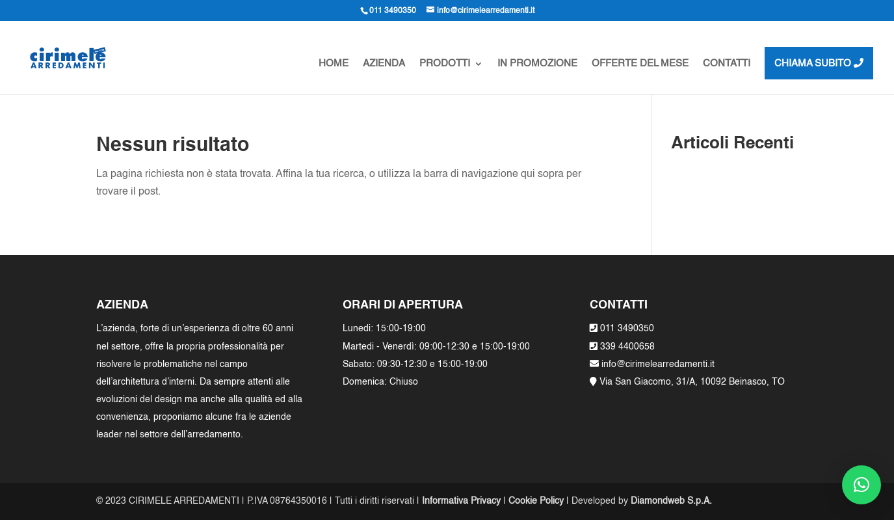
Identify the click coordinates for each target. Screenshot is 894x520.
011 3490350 (627, 328)
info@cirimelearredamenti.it (657, 364)
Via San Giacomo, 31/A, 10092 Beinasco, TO (692, 382)
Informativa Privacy (461, 501)
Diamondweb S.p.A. (671, 501)
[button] (861, 484)
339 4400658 (627, 346)
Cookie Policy (536, 501)
